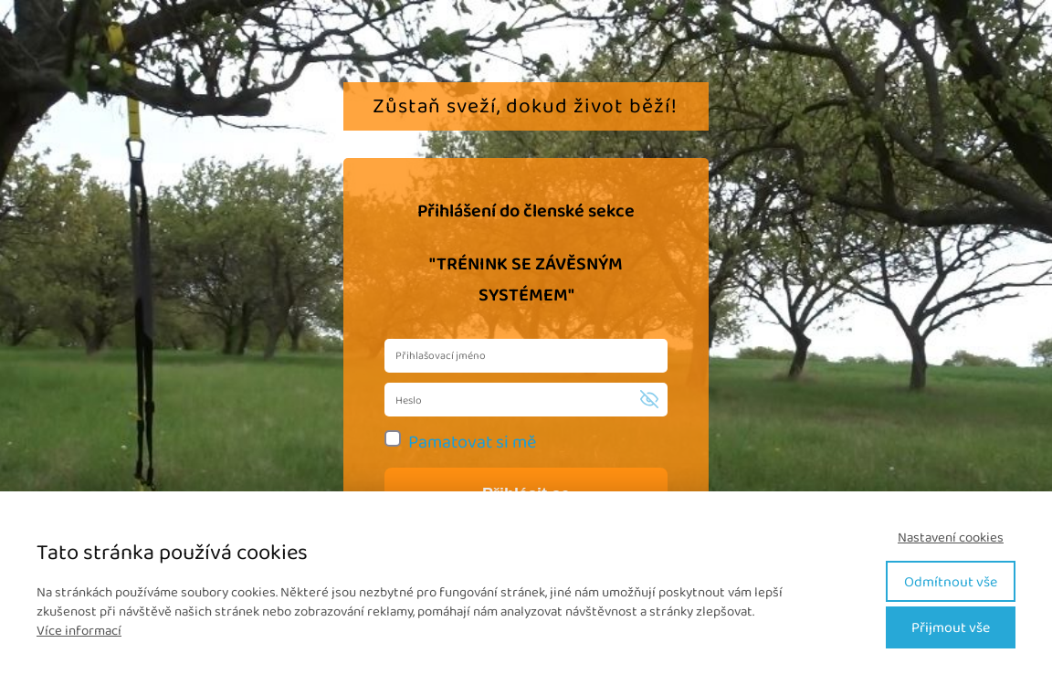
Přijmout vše (950, 627)
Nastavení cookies (951, 537)
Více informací (79, 630)
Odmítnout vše (950, 581)
